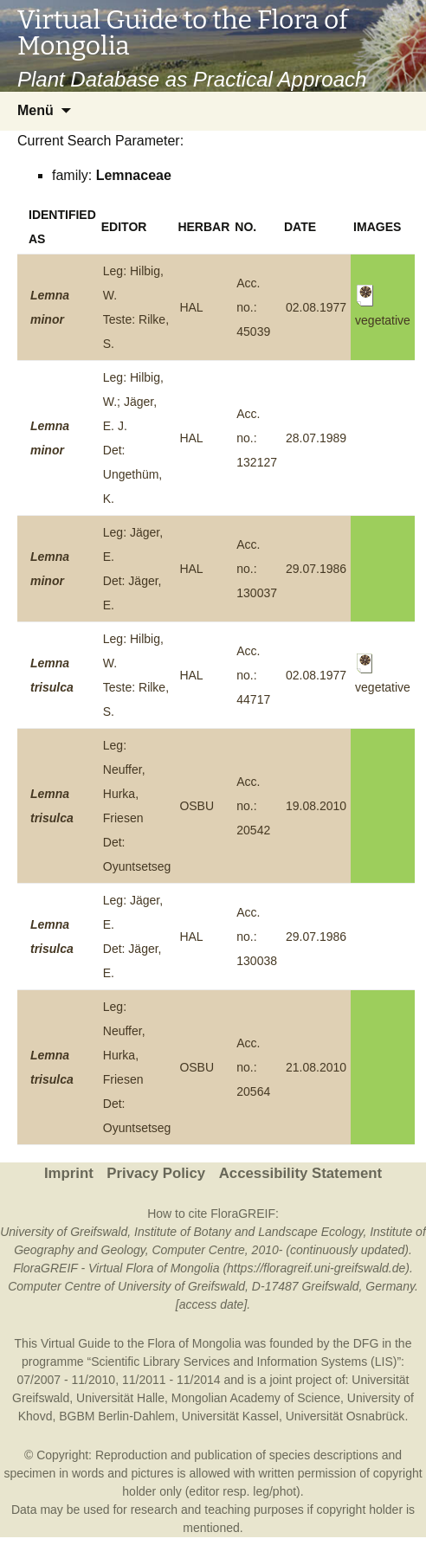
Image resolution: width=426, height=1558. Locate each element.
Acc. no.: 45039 (253, 307)
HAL (191, 307)
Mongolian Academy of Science (255, 1398)
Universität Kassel (230, 1416)
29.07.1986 (316, 569)
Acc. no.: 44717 (253, 675)
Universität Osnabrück (345, 1416)
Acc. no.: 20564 (253, 1067)
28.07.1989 (316, 438)
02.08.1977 (316, 307)
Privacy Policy (155, 1173)
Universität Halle (120, 1398)
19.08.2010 (316, 806)
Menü (35, 110)
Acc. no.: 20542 (253, 806)
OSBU (196, 806)
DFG (366, 1343)
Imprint (69, 1173)
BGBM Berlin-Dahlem (117, 1416)
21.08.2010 (316, 1067)
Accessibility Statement (300, 1173)
